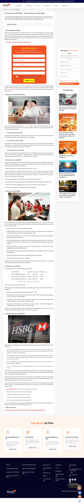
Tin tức (56, 5)
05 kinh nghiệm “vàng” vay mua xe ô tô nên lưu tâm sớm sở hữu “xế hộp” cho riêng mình (67, 195)
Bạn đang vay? (69, 52)
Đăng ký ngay (12, 449)
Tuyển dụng (47, 5)
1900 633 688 (72, 471)
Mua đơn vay (46, 472)
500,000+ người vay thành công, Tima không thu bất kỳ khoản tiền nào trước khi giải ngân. (69, 57)
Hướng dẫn (58, 471)
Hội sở (13, 464)
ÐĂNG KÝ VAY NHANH (29, 48)
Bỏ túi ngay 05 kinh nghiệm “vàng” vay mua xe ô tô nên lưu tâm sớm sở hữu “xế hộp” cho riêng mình (67, 135)
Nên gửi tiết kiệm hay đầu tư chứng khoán (66, 156)
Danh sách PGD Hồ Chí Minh (13, 476)
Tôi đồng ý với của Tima (30, 76)
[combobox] (29, 64)
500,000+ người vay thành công (28, 50)
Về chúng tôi (18, 5)
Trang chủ (5, 9)
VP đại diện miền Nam (13, 468)
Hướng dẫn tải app (69, 1)
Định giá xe (65, 5)
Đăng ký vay (29, 80)
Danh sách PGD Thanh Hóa (29, 472)
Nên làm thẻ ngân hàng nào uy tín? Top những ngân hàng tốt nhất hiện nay (67, 175)
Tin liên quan (68, 90)
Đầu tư (38, 5)
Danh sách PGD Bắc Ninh (29, 465)
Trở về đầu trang (73, 485)
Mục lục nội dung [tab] (11, 24)
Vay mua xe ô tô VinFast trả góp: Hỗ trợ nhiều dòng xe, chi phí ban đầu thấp (67, 108)
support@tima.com (73, 469)
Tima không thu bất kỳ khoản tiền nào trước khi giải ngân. (28, 52)
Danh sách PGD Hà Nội (13, 472)
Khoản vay (29, 5)
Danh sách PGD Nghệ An (29, 468)
